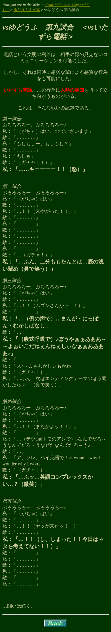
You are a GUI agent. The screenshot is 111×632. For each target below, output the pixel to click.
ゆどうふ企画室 (26, 9)
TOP (5, 9)
